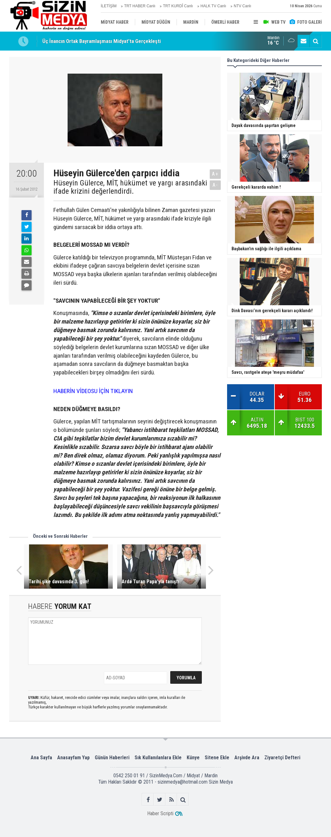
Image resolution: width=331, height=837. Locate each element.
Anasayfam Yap (73, 758)
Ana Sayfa (41, 758)
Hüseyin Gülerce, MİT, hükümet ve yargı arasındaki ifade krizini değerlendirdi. (130, 187)
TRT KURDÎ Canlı (178, 6)
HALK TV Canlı (213, 6)
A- (215, 185)
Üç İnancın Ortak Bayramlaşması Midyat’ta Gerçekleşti (101, 41)
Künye (193, 758)
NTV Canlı (242, 6)
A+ (215, 174)
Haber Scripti (160, 813)
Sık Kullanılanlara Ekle (158, 758)
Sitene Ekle (217, 758)
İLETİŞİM (109, 6)
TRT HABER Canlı (139, 6)
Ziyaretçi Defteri (282, 758)
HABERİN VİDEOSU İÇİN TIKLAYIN (93, 391)
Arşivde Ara (246, 758)
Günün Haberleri (112, 758)
